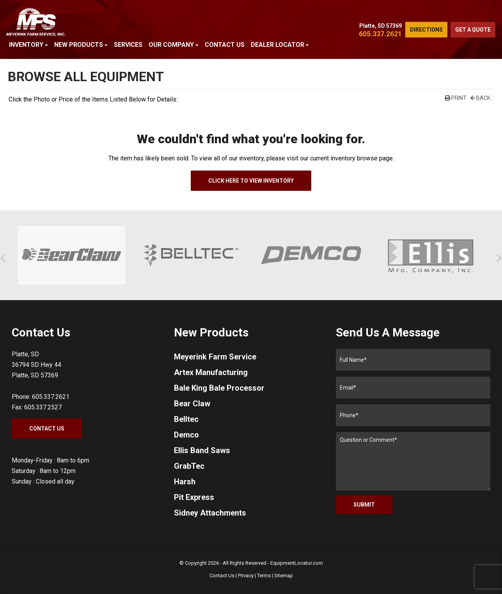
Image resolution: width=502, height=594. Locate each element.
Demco (186, 434)
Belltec (186, 419)
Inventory (28, 44)
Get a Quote (473, 30)
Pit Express (194, 497)
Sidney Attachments (210, 513)
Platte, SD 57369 (380, 26)
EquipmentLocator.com (296, 563)
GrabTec (189, 466)
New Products (81, 44)
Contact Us (225, 44)
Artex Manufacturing (211, 372)
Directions (426, 30)
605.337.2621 (380, 34)
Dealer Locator (280, 44)
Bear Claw (192, 403)
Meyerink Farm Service (215, 356)
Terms (264, 575)
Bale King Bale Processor (219, 388)
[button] (5, 258)
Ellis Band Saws (202, 450)
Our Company (174, 44)
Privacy (246, 575)
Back (480, 98)
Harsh (184, 481)
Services (128, 44)
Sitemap (283, 575)
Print (456, 98)
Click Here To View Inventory (251, 181)
